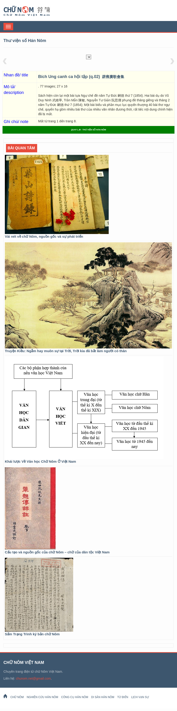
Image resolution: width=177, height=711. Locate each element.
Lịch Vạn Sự (140, 697)
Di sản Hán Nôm (102, 697)
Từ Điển (122, 697)
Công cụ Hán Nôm (74, 697)
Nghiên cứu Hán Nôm (42, 697)
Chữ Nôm (32, 11)
